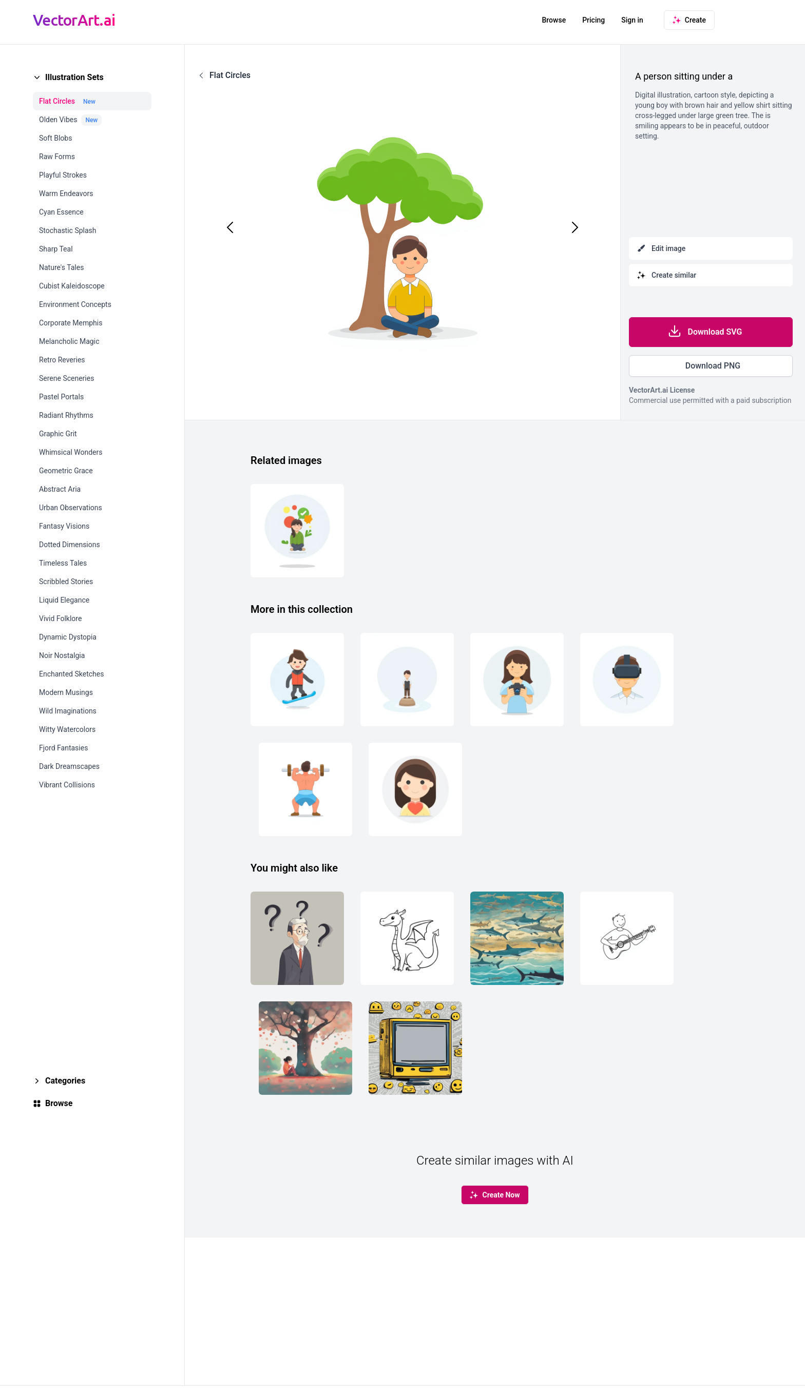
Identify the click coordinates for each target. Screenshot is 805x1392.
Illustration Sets (74, 77)
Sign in (632, 20)
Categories (65, 1081)
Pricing (593, 20)
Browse (554, 20)
